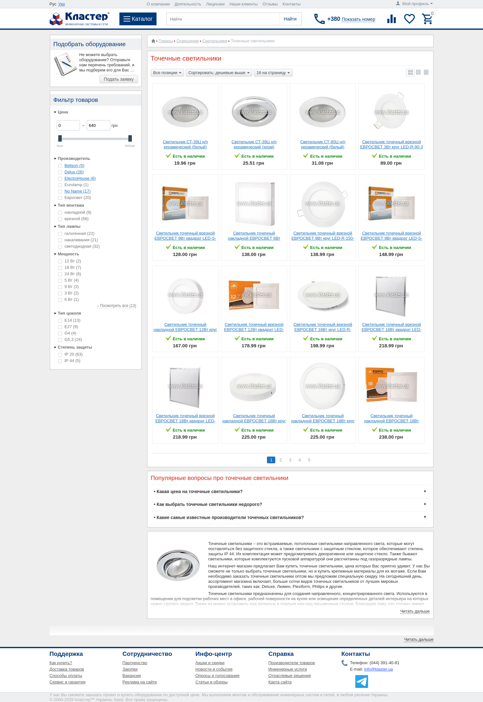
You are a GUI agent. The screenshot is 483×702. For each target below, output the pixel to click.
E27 (68, 326)
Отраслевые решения (290, 675)
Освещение (187, 40)
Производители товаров (292, 662)
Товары (166, 40)
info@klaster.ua (378, 669)
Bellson (75, 165)
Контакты (292, 4)
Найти (290, 18)
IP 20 (70, 354)
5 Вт (68, 280)
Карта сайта (280, 682)
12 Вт (69, 261)
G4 (67, 333)
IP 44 (69, 360)
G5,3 (70, 339)
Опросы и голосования (218, 675)
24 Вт (69, 273)
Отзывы (270, 4)
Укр (61, 4)
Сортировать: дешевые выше (218, 73)
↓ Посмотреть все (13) (116, 305)
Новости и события (214, 669)
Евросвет (74, 197)
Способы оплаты (66, 675)
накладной (75, 212)
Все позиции (167, 73)
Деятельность (187, 4)
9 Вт (68, 286)
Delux (74, 171)
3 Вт (68, 293)
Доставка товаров (67, 669)
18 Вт (69, 267)
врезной (73, 218)
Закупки (130, 669)
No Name (78, 191)
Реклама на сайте (140, 682)
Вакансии (132, 675)
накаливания (78, 239)
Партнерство (135, 662)
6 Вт (68, 299)
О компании (158, 4)
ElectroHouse (80, 178)
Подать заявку (118, 79)
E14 (69, 320)
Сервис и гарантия (68, 682)
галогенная (76, 233)
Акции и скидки (210, 662)
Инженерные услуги (288, 669)
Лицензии (215, 4)
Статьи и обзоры (212, 682)
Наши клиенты (243, 4)
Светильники (214, 40)
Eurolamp (73, 184)
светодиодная (79, 246)
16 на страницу (273, 73)
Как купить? (61, 662)
